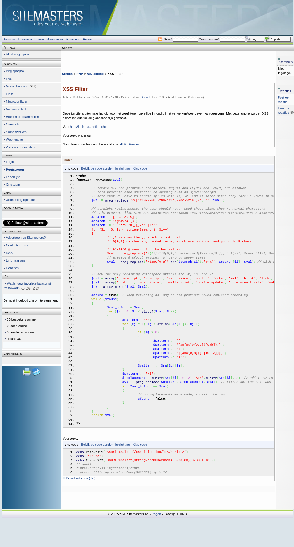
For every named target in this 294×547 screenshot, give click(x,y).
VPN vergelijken (17, 54)
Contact (89, 39)
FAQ (9, 78)
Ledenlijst (13, 177)
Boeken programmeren (22, 116)
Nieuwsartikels (16, 101)
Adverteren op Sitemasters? (26, 237)
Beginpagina (15, 71)
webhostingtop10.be (20, 200)
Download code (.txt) (81, 507)
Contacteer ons (17, 245)
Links (10, 94)
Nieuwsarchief (16, 109)
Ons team (13, 184)
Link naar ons (15, 260)
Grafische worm (17, 86)
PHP (79, 73)
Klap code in (142, 168)
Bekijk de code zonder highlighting (105, 168)
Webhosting (14, 139)
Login (10, 162)
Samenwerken (16, 132)
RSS (9, 252)
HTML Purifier (129, 144)
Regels (156, 542)
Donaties (12, 268)
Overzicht (13, 124)
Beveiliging (95, 73)
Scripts (67, 73)
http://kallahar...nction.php (88, 126)
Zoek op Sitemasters (21, 147)
